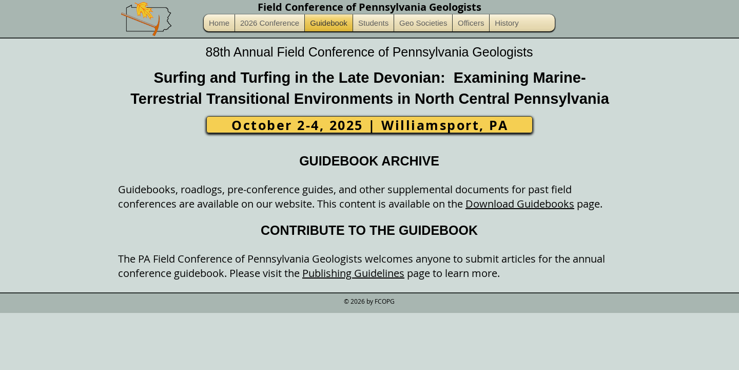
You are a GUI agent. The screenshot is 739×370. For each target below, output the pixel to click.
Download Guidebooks (519, 204)
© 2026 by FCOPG (369, 301)
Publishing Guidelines (353, 273)
